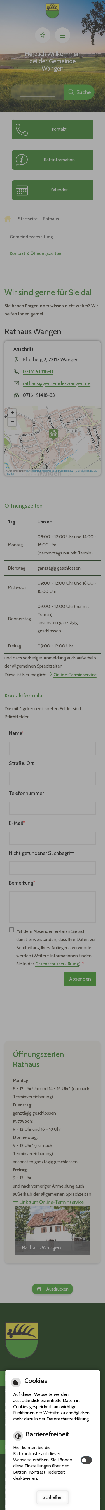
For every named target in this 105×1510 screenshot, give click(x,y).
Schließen (52, 1497)
